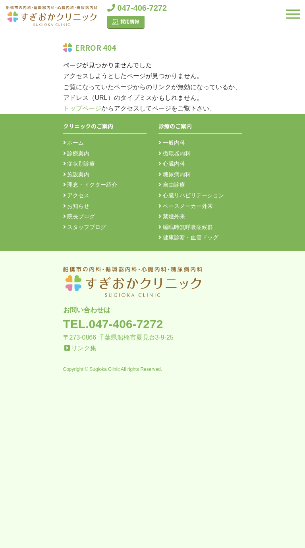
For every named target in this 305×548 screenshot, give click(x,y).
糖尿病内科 (174, 174)
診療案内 (76, 153)
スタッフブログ (84, 227)
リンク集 (84, 348)
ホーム (73, 142)
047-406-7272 (137, 8)
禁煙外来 (171, 216)
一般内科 (171, 142)
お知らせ (76, 206)
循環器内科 (174, 153)
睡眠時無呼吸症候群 (185, 227)
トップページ (82, 108)
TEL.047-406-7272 (113, 323)
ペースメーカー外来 (185, 206)
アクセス (76, 195)
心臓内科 (171, 163)
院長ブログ (79, 216)
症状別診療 (79, 163)
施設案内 (76, 174)
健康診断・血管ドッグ (188, 237)
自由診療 (171, 184)
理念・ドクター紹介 (90, 184)
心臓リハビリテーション (191, 195)
